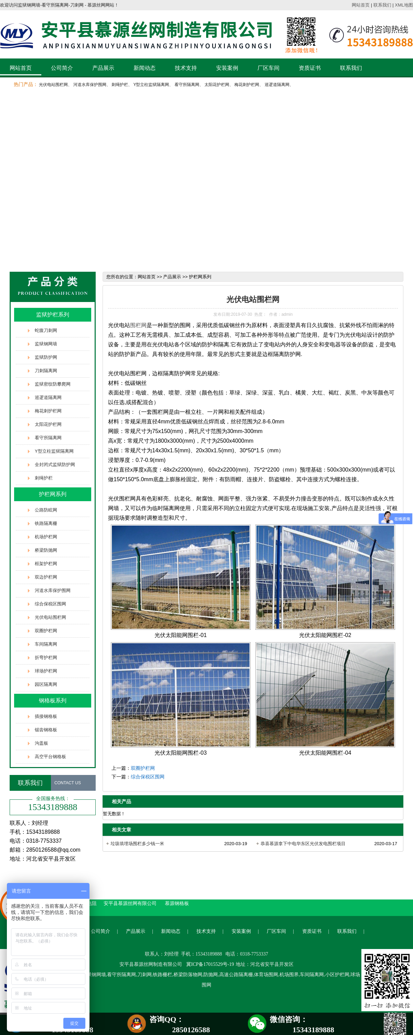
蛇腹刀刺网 (46, 330)
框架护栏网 (46, 563)
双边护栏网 (46, 577)
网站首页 (361, 5)
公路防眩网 (46, 510)
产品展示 (103, 68)
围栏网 (138, 325)
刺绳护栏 (120, 84)
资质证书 (310, 68)
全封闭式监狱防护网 (55, 464)
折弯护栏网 (46, 657)
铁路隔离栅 (46, 523)
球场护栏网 (46, 670)
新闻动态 (145, 68)
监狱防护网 (46, 357)
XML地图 (404, 5)
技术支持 (186, 68)
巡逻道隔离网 (277, 84)
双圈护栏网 (46, 630)
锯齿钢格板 (46, 729)
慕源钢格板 (177, 903)
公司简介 (62, 68)
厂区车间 (268, 68)
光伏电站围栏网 (53, 84)
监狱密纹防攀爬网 (53, 384)
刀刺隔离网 (46, 370)
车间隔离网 (46, 644)
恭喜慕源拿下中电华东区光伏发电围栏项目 (303, 843)
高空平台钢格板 (50, 756)
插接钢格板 (46, 716)
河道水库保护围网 (89, 84)
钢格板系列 (52, 700)
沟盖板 (41, 743)
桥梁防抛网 (46, 550)
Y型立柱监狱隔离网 (151, 84)
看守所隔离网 (186, 84)
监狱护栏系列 (52, 314)
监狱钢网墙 (46, 343)
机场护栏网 (46, 536)
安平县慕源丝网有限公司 (131, 903)
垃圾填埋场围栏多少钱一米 (137, 843)
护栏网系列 (52, 494)
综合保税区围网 (50, 603)
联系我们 (382, 5)
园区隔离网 (46, 684)
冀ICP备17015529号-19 (210, 964)
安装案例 (227, 68)
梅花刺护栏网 (246, 84)
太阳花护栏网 (216, 84)
